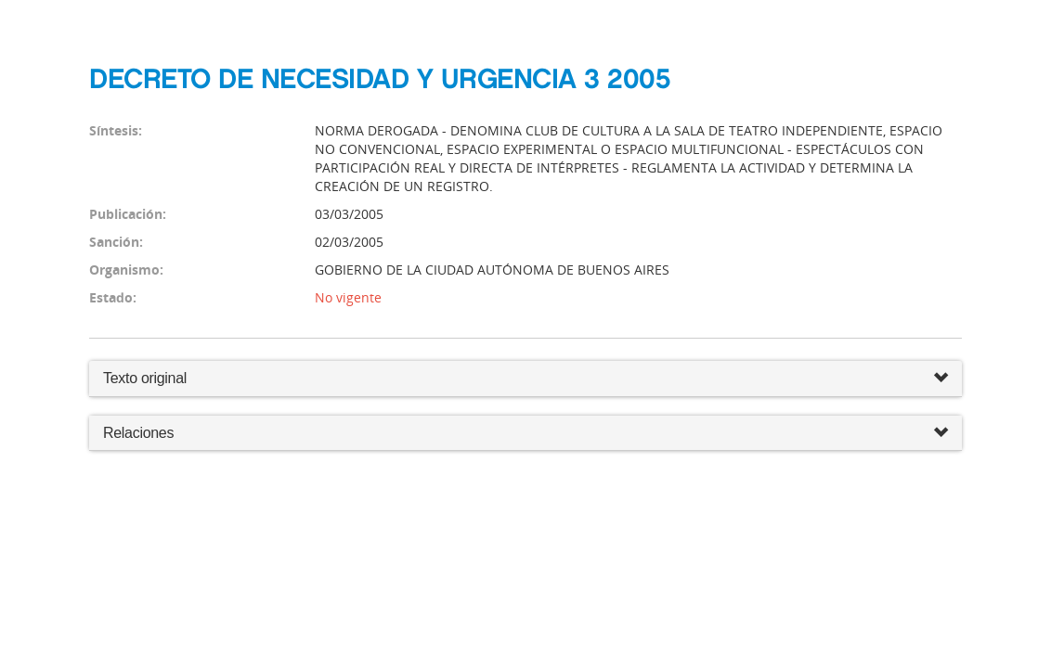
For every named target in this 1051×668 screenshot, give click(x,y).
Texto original (145, 378)
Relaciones (525, 434)
